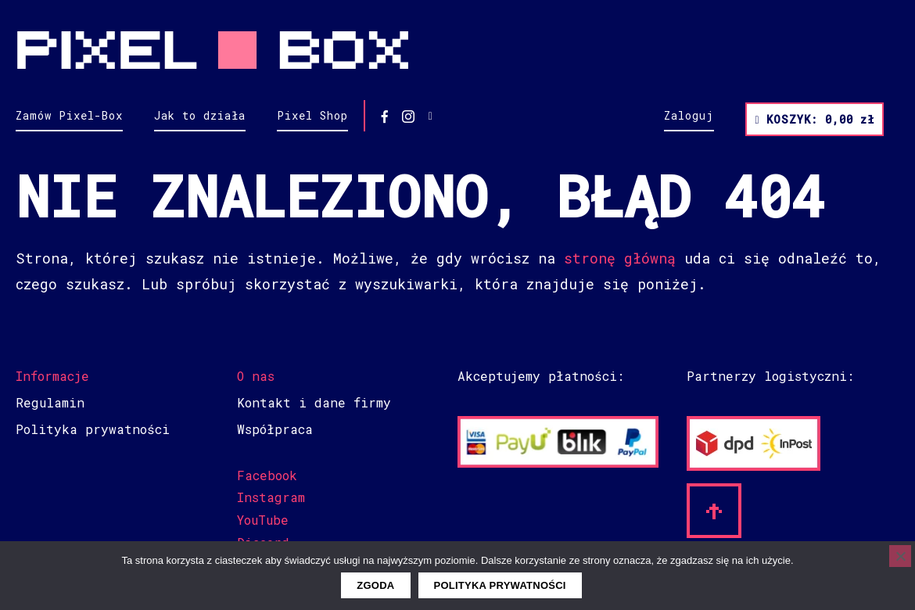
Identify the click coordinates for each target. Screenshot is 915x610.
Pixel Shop (312, 115)
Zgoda (375, 585)
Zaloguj (689, 115)
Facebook (267, 475)
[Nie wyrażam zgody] (900, 556)
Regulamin (50, 402)
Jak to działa (200, 115)
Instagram (271, 497)
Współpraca (275, 429)
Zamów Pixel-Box (69, 115)
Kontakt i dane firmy (314, 402)
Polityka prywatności (93, 429)
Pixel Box (457, 50)
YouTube (263, 519)
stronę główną (620, 258)
